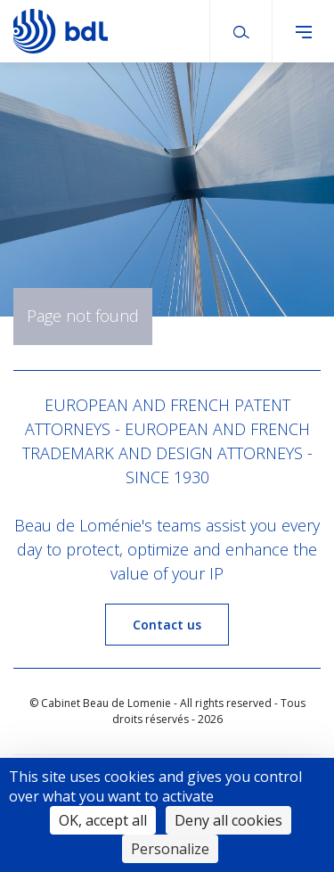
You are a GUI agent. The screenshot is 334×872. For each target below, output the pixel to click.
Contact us (167, 624)
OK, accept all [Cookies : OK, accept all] (103, 820)
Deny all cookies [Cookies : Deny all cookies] (228, 820)
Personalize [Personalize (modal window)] (170, 849)
